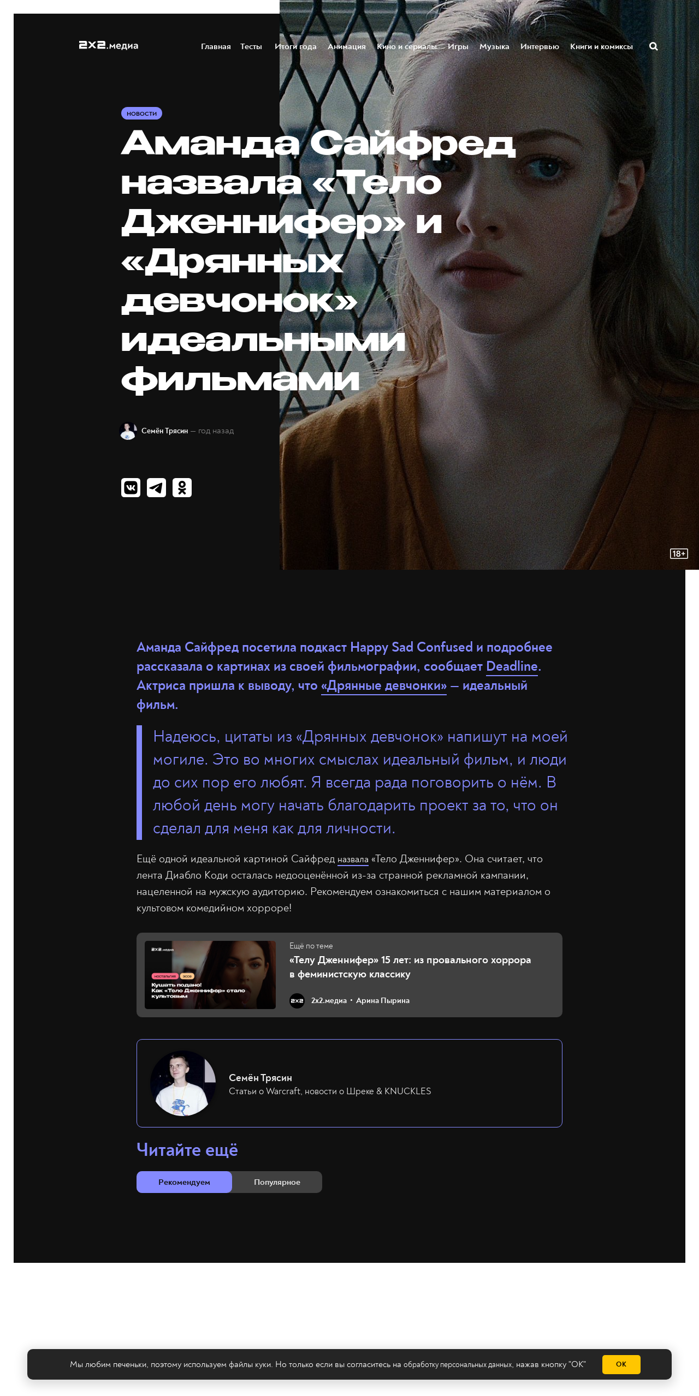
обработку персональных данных (457, 1364)
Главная (216, 45)
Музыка (495, 45)
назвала (355, 864)
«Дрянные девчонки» (384, 691)
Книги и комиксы (602, 45)
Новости (143, 115)
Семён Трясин (174, 433)
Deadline (512, 672)
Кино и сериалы (407, 45)
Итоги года (296, 45)
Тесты (252, 45)
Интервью (540, 45)
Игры (459, 45)
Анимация (347, 45)
